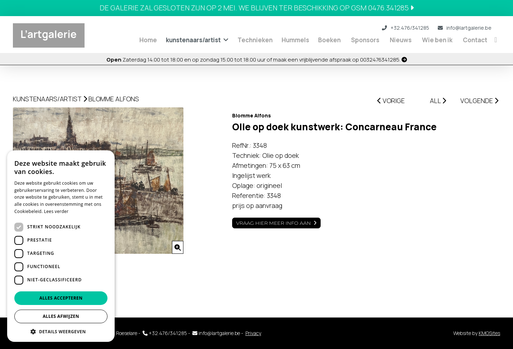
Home (148, 40)
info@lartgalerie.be (465, 28)
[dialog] (61, 246)
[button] (60, 331)
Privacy (253, 333)
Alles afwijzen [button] (61, 316)
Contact (475, 40)
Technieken (255, 40)
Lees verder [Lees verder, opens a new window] (56, 211)
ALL (438, 100)
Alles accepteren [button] (61, 298)
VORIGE (391, 100)
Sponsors (365, 40)
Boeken (329, 40)
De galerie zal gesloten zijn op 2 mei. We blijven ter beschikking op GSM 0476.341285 (257, 8)
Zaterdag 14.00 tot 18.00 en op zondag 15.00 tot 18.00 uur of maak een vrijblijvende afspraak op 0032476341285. (256, 59)
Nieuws (401, 40)
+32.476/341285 (405, 28)
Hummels (295, 40)
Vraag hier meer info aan (273, 223)
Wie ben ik (437, 40)
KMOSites (489, 333)
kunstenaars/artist (193, 40)
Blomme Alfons (113, 98)
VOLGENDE (479, 100)
